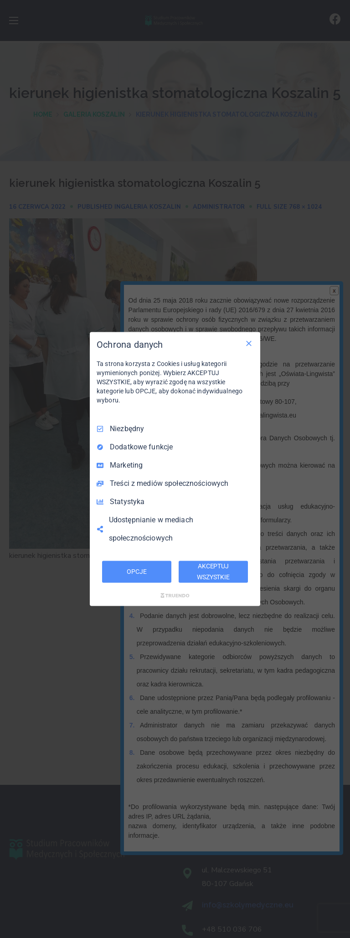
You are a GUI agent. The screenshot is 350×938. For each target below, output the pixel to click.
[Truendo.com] (175, 595)
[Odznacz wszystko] (248, 343)
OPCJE (136, 571)
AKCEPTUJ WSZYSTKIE (213, 571)
